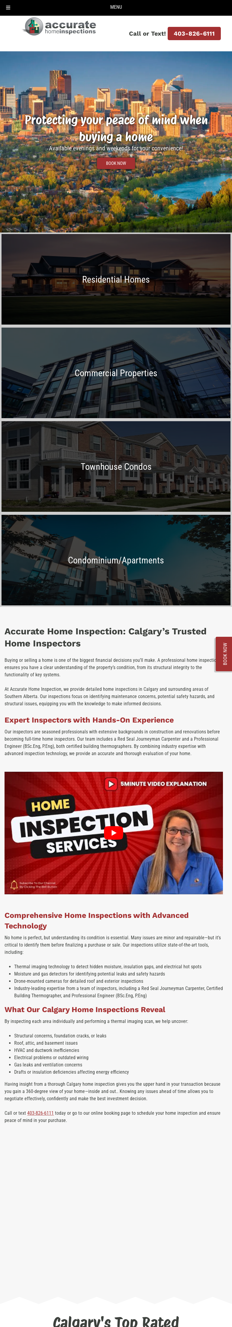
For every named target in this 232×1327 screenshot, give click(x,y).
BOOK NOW (116, 163)
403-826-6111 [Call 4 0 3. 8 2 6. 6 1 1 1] (194, 33)
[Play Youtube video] (114, 833)
